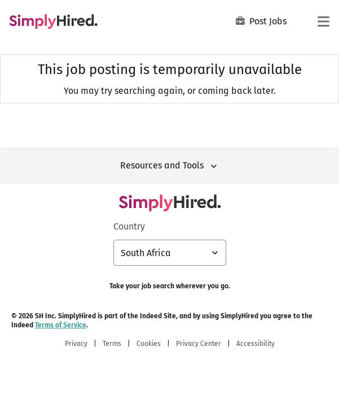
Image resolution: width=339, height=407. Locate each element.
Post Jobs (261, 21)
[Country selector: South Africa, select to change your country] (169, 253)
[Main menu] (323, 21)
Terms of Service (60, 325)
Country (129, 226)
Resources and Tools (169, 166)
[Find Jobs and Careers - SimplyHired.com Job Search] (53, 21)
